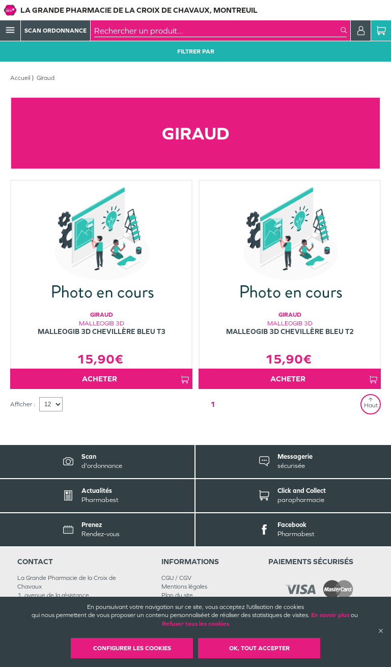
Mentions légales (184, 586)
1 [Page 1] (212, 404)
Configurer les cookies (132, 648)
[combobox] (217, 30)
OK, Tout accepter (259, 648)
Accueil (20, 77)
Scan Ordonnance (55, 30)
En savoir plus (330, 615)
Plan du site (177, 595)
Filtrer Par (195, 51)
